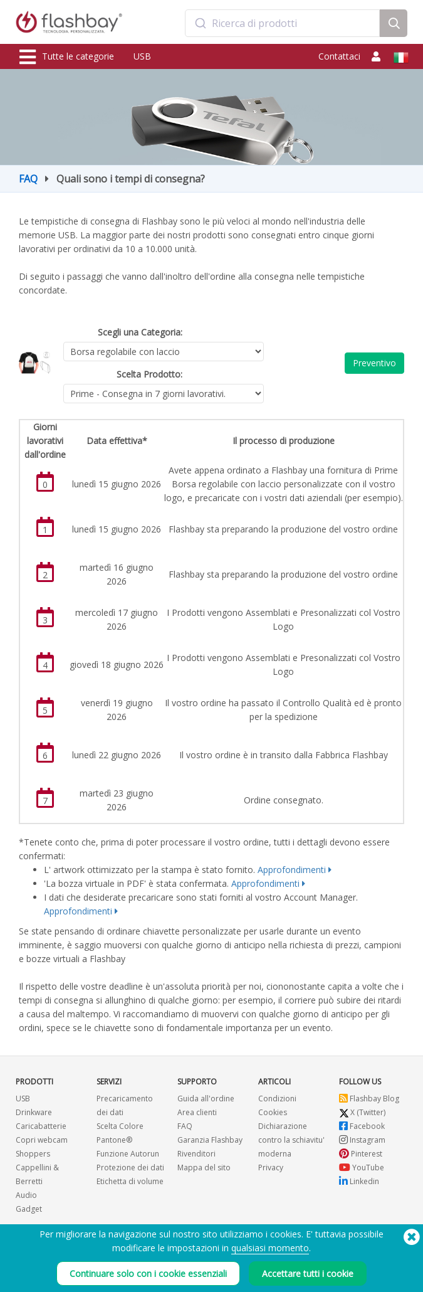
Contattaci (339, 56)
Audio (26, 1195)
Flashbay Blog (369, 1098)
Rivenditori (196, 1153)
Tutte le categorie (66, 57)
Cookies (272, 1112)
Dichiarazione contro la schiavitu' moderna (291, 1140)
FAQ (28, 179)
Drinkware (34, 1112)
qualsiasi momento (270, 1248)
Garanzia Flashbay (210, 1140)
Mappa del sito (204, 1167)
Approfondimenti (292, 870)
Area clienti (197, 1112)
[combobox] (282, 23)
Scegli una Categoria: (140, 332)
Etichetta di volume (130, 1181)
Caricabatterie (41, 1126)
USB (142, 56)
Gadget (29, 1209)
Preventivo (374, 363)
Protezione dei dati (130, 1167)
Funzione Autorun (128, 1153)
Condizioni (277, 1098)
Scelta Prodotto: (149, 374)
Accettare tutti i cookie (307, 1273)
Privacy (270, 1167)
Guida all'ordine (205, 1098)
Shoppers (33, 1153)
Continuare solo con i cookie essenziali (148, 1273)
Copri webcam (42, 1140)
